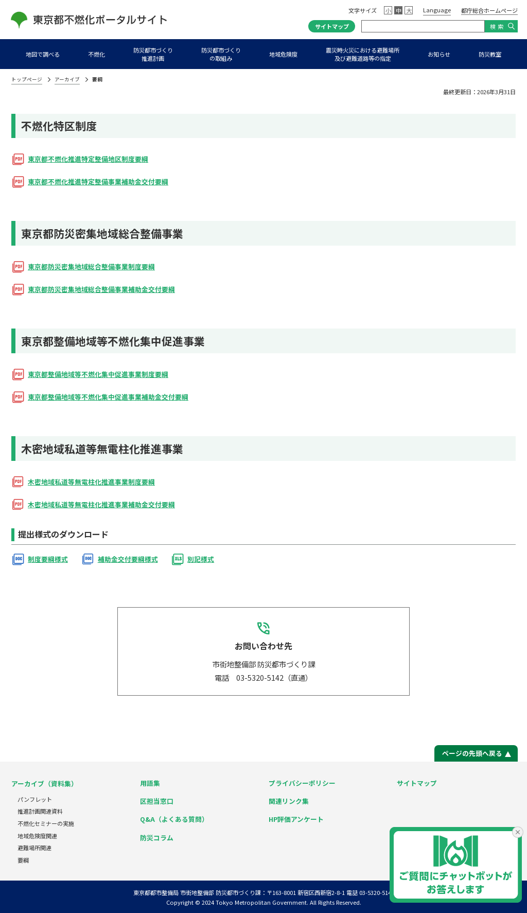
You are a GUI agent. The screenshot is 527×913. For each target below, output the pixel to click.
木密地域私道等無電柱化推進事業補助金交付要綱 (101, 504)
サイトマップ (332, 26)
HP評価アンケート (296, 819)
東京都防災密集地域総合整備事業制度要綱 (91, 266)
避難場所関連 (34, 847)
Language (437, 10)
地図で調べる (43, 54)
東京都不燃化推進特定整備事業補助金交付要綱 (98, 181)
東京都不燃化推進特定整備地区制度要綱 (88, 159)
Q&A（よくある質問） (174, 819)
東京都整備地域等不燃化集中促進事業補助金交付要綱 (108, 397)
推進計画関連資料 (40, 811)
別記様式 (200, 559)
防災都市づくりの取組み (221, 54)
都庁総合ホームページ (489, 10)
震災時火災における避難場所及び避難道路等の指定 (362, 54)
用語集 (150, 783)
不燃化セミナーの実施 (45, 823)
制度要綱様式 (48, 559)
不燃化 (96, 54)
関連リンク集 (289, 801)
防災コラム (156, 837)
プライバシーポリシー (302, 783)
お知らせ (439, 54)
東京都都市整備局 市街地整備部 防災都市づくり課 (197, 892)
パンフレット (34, 799)
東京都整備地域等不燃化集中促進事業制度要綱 (98, 374)
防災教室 (490, 54)
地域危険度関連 (37, 836)
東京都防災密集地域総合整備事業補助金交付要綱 (101, 289)
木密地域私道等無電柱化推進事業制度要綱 (91, 482)
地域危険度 (283, 54)
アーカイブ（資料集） (44, 783)
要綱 (23, 860)
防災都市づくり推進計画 (153, 54)
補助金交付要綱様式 (128, 559)
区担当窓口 (156, 801)
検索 (497, 26)
